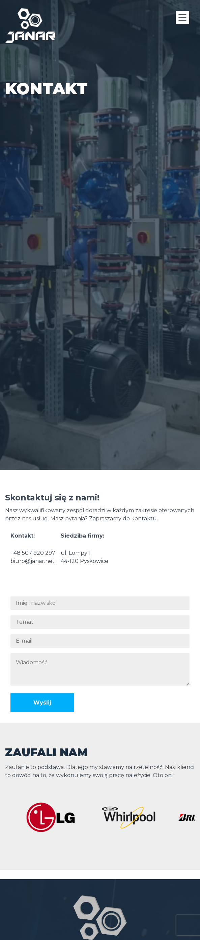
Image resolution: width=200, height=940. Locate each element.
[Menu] (182, 17)
